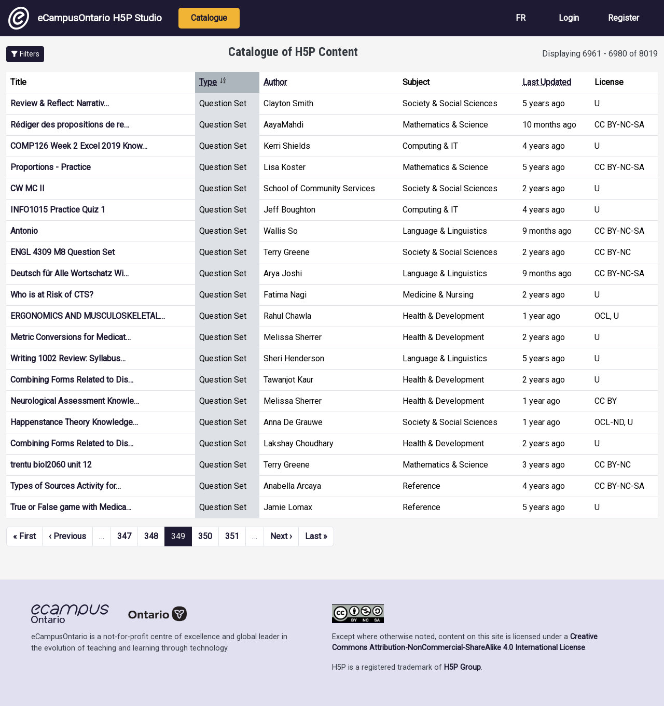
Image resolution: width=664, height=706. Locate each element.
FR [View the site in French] (520, 18)
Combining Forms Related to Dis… (71, 380)
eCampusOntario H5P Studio (85, 18)
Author (275, 82)
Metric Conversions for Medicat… (70, 337)
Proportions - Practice (50, 167)
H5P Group (462, 667)
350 (205, 536)
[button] (25, 54)
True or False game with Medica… (70, 507)
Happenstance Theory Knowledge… (74, 422)
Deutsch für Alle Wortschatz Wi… (69, 273)
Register (623, 18)
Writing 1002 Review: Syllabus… (68, 358)
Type (213, 82)
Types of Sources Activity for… (65, 486)
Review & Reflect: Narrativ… (59, 103)
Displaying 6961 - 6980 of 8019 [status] (600, 54)
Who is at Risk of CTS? (51, 295)
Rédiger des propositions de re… (69, 125)
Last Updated (546, 82)
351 (232, 536)
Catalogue (209, 18)
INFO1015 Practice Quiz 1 (57, 210)
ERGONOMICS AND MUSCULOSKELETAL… (87, 316)
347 (124, 536)
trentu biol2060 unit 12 (51, 465)
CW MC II (27, 188)
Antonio (24, 231)
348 (151, 536)
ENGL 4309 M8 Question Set (62, 252)
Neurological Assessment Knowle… (74, 401)
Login (569, 18)
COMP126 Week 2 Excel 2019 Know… (78, 146)
